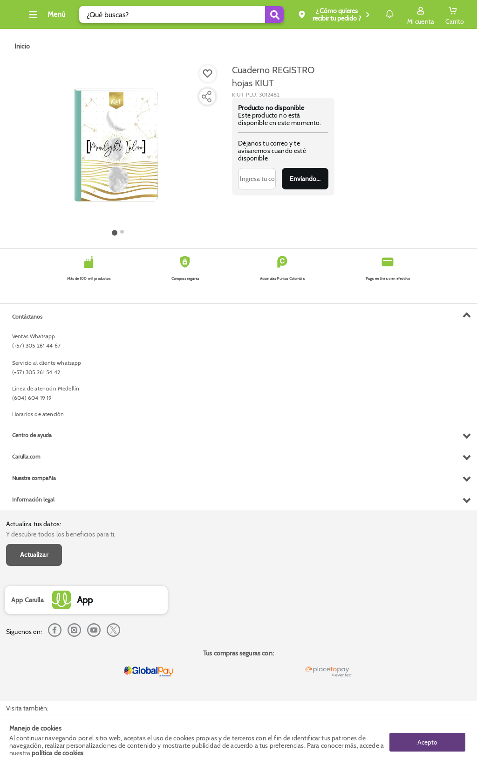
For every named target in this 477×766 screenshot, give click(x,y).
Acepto (427, 740)
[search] (178, 14)
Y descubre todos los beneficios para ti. (61, 327)
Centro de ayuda (32, 625)
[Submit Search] (255, 14)
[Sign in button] (420, 14)
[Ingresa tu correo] (257, 178)
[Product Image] (117, 145)
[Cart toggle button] (454, 14)
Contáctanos (27, 507)
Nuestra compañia (34, 668)
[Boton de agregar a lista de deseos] (208, 73)
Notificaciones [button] (376, 14)
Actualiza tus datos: (33, 316)
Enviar (304, 178)
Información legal (33, 690)
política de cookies (57, 753)
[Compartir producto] (206, 96)
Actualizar (34, 347)
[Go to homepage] (22, 46)
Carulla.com (26, 647)
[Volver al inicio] (18, 17)
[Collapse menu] (57, 14)
